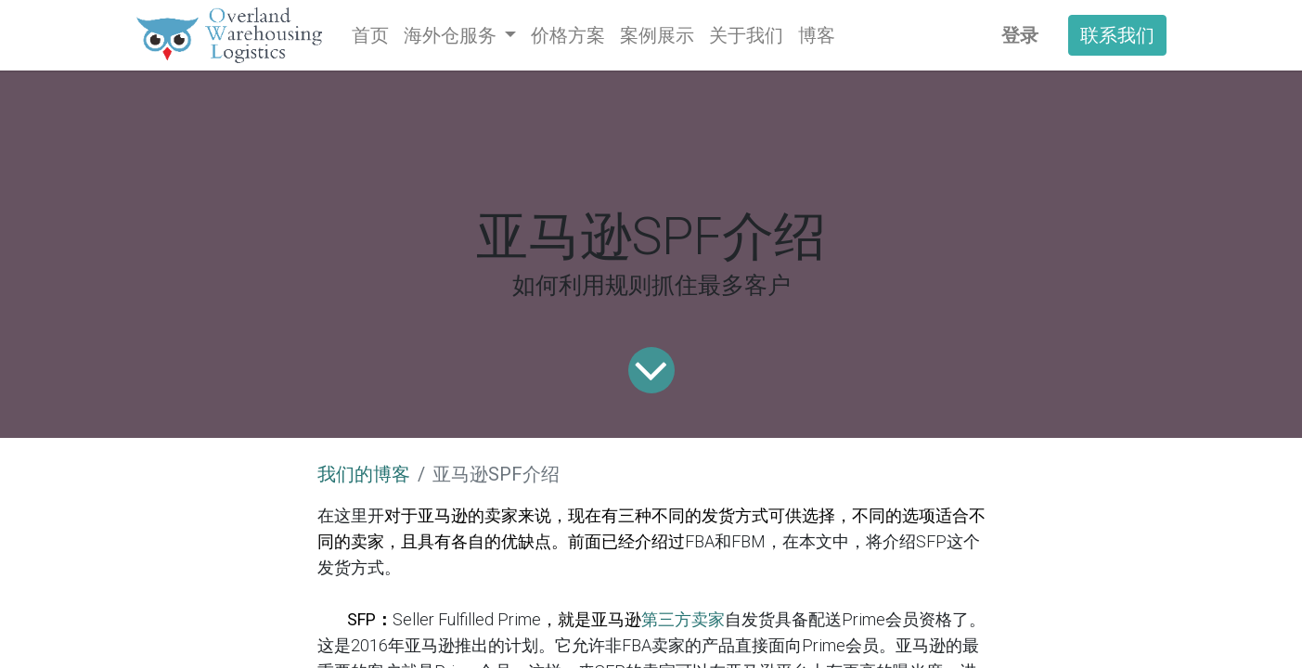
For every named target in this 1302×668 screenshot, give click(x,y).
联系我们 (1117, 34)
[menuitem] (370, 35)
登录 (1019, 34)
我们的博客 (363, 474)
